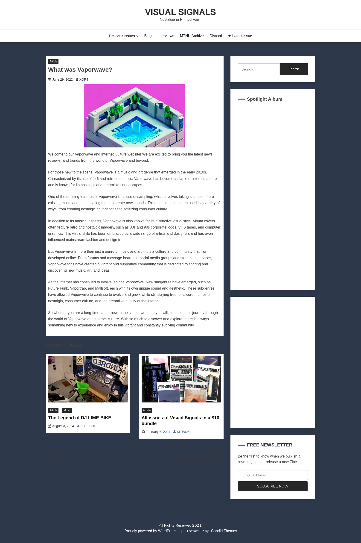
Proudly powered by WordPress (151, 531)
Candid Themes (224, 531)
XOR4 (83, 79)
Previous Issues (122, 36)
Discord (216, 36)
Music (67, 410)
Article (53, 61)
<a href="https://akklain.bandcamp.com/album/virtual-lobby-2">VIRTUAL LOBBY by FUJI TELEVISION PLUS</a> (273, 194)
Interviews (165, 36)
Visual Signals (180, 12)
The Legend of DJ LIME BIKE (79, 417)
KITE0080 (88, 426)
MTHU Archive (192, 36)
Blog (148, 36)
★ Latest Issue (240, 36)
